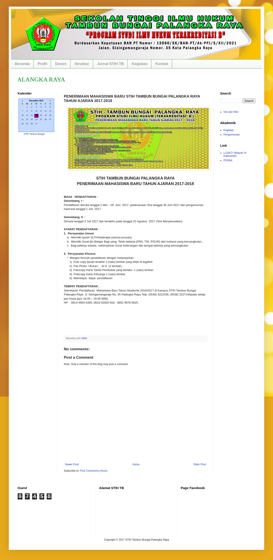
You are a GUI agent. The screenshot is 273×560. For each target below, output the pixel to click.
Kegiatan (140, 64)
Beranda (22, 64)
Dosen (60, 64)
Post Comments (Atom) (93, 470)
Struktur (81, 64)
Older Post (199, 464)
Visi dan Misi (230, 111)
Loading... (36, 115)
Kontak (161, 64)
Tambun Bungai (37, 134)
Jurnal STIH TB (110, 64)
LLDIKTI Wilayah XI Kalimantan (235, 154)
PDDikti (227, 160)
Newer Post (72, 464)
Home (136, 464)
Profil (42, 64)
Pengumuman (231, 134)
